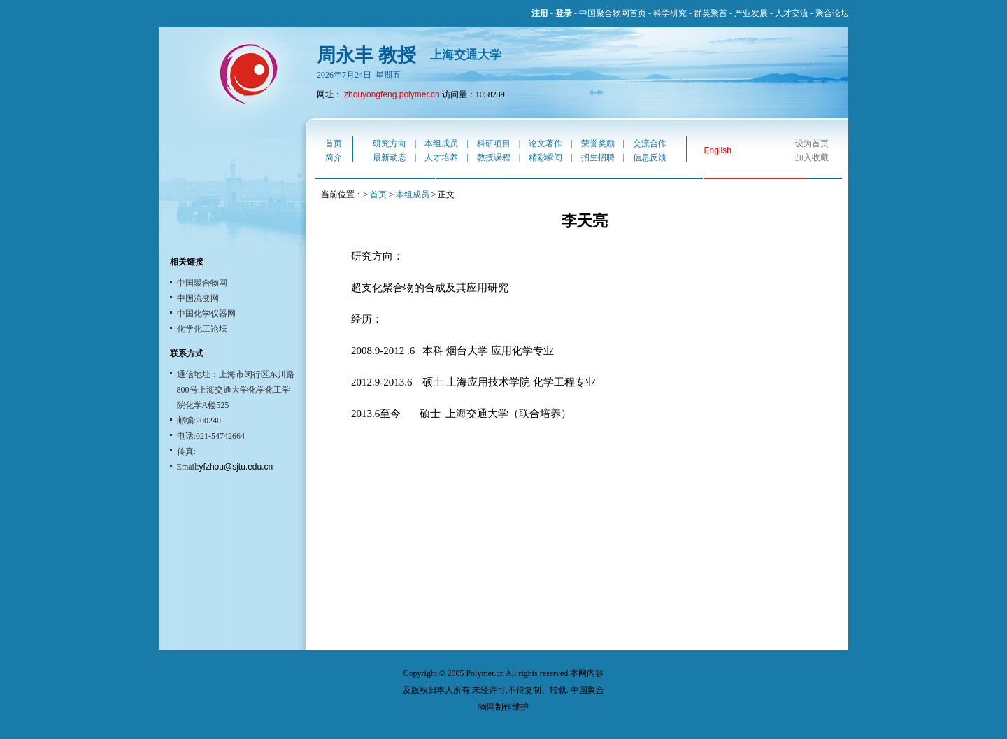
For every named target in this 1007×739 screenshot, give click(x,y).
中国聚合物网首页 (612, 13)
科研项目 (493, 143)
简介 (333, 157)
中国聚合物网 (202, 283)
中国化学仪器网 (206, 313)
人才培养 (441, 157)
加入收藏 (812, 157)
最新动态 (389, 157)
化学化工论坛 (202, 329)
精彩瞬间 (545, 157)
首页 (333, 143)
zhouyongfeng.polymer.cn (392, 94)
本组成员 (441, 143)
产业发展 (751, 13)
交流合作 (649, 143)
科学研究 (670, 13)
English (717, 150)
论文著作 (545, 143)
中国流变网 (198, 298)
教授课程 (493, 157)
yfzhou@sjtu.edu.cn (236, 467)
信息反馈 (649, 157)
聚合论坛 (832, 13)
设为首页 (812, 143)
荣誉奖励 (598, 143)
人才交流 (791, 13)
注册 (539, 13)
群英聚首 (710, 13)
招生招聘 (598, 157)
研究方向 (389, 143)
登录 (563, 13)
